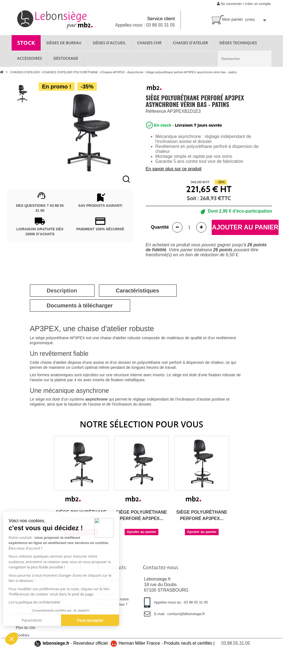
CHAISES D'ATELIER (190, 42)
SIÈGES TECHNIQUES (238, 42)
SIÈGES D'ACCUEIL (109, 42)
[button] (11, 638)
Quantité (160, 227)
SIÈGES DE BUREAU (64, 42)
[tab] (62, 290)
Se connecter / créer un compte (244, 4)
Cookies (22, 635)
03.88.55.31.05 (235, 643)
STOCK (26, 42)
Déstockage (65, 58)
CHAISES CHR (149, 42)
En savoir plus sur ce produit (173, 168)
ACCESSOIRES (29, 58)
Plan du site (25, 627)
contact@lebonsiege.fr (186, 613)
